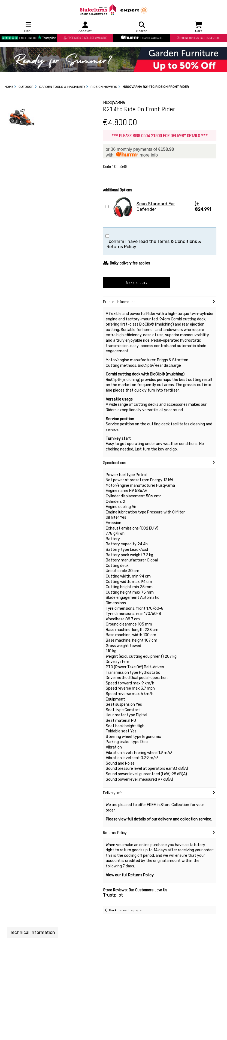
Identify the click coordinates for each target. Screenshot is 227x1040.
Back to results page (125, 910)
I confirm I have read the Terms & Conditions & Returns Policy (154, 244)
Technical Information (32, 932)
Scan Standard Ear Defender (163, 207)
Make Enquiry (136, 282)
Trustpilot (113, 895)
